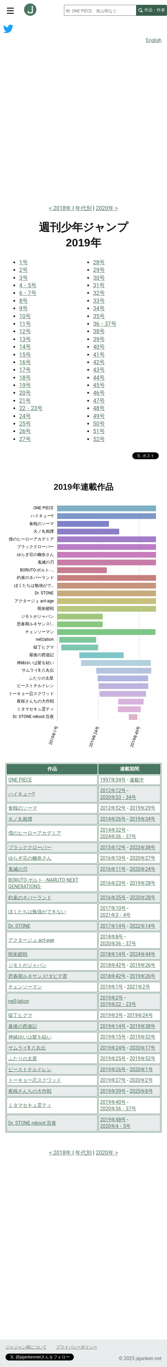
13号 (25, 339)
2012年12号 (113, 790)
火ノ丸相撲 (20, 819)
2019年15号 (113, 1037)
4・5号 (27, 285)
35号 (99, 316)
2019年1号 (111, 986)
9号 (23, 308)
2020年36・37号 (118, 943)
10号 (25, 316)
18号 (25, 377)
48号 (99, 408)
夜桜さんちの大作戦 (30, 1091)
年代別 (83, 208)
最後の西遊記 (22, 1026)
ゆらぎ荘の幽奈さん (30, 858)
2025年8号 (141, 1091)
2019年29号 (142, 808)
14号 (25, 347)
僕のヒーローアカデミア (34, 833)
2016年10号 (113, 858)
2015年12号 (113, 847)
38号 (99, 331)
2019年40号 (113, 1102)
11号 (25, 324)
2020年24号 (142, 869)
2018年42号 (113, 965)
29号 (99, 270)
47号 (99, 400)
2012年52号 (113, 808)
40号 (99, 347)
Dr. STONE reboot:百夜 (32, 1123)
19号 (25, 385)
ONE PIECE (20, 780)
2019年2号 (111, 997)
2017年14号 (113, 926)
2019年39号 (113, 1091)
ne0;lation (18, 1001)
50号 (99, 423)
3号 (23, 278)
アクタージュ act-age (31, 940)
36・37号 (104, 324)
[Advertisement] (83, 113)
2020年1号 (141, 1069)
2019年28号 (142, 883)
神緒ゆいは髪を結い (30, 1037)
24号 (25, 416)
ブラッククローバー (30, 847)
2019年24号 (140, 1015)
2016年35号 (113, 897)
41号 (99, 354)
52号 (99, 439)
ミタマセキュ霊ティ (30, 1105)
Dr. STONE (19, 926)
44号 (99, 377)
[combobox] (100, 10)
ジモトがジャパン (27, 965)
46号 (99, 393)
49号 (99, 416)
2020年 (105, 208)
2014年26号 (113, 819)
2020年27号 (142, 858)
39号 (99, 339)
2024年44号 (142, 954)
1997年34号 (113, 780)
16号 (25, 362)
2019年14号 (113, 1026)
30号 (99, 278)
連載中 (137, 780)
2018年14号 (113, 954)
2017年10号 (113, 908)
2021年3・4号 (115, 915)
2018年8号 (111, 936)
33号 (99, 301)
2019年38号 (142, 1026)
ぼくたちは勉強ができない (37, 911)
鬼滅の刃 (17, 869)
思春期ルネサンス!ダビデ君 (37, 976)
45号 (99, 385)
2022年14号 (142, 926)
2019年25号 (113, 1058)
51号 (99, 431)
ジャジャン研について (26, 1347)
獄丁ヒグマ (20, 1015)
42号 (99, 362)
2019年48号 (113, 1119)
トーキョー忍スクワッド (34, 1080)
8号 (23, 301)
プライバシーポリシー (76, 1347)
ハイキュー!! (21, 794)
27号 (25, 439)
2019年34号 (142, 819)
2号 (23, 270)
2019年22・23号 (118, 1004)
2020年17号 (142, 1048)
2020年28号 (142, 897)
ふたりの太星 (22, 1058)
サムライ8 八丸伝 (27, 1048)
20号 (25, 393)
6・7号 (27, 293)
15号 (25, 354)
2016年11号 (113, 869)
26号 (25, 431)
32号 (99, 293)
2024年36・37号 (118, 836)
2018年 (63, 208)
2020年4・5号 (115, 1126)
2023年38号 (142, 847)
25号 (25, 423)
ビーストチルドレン (30, 1069)
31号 (99, 285)
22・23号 (31, 408)
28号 (99, 262)
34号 (99, 308)
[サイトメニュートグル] (10, 10)
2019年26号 (142, 965)
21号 (25, 400)
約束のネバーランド (30, 897)
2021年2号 (138, 986)
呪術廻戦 (17, 954)
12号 (25, 331)
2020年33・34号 (118, 797)
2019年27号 (113, 1080)
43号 (99, 370)
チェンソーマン (25, 986)
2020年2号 (141, 1080)
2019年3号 (111, 1015)
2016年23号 (113, 883)
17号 (25, 370)
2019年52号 (142, 1037)
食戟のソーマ (22, 808)
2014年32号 (113, 830)
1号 (23, 262)
